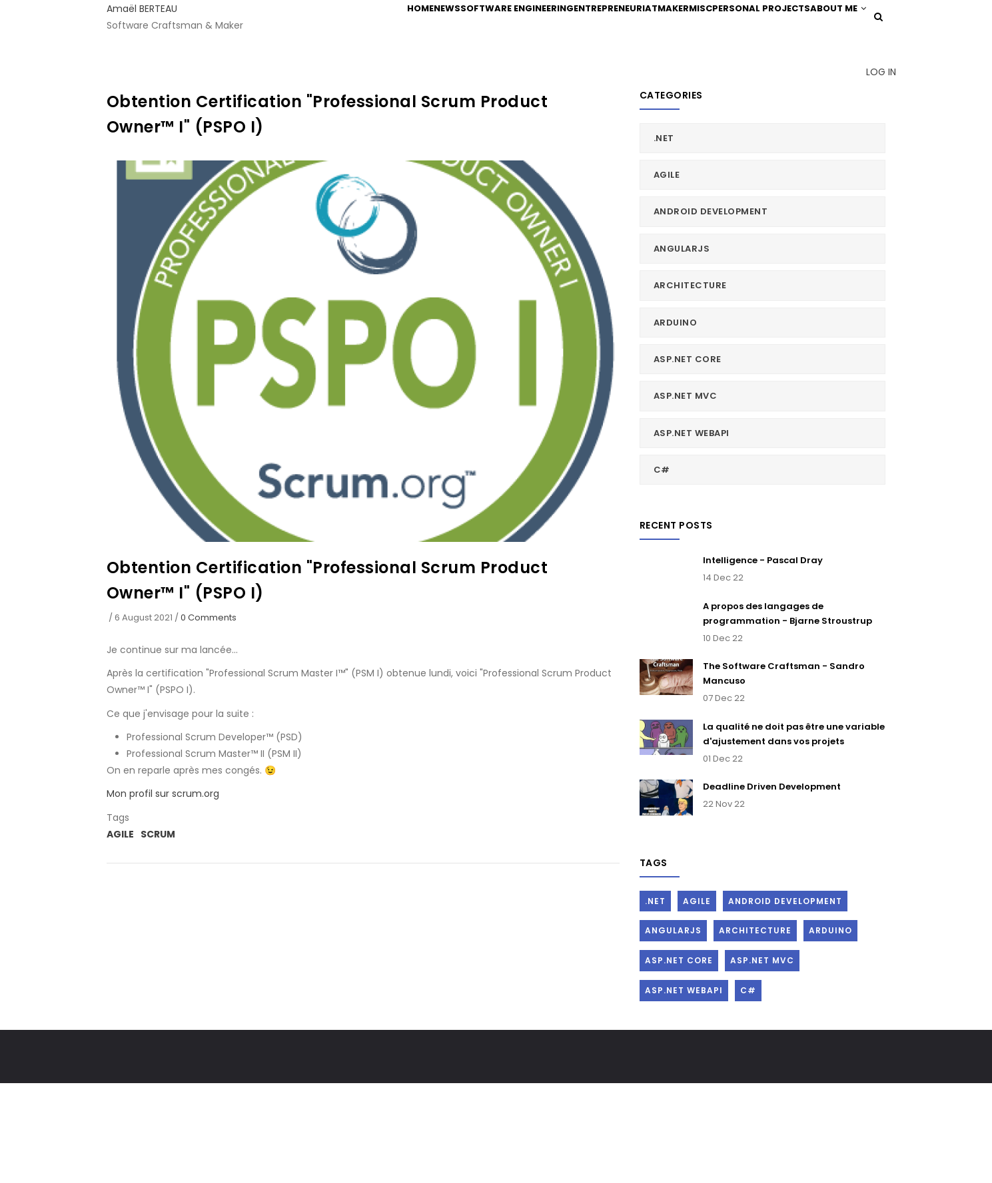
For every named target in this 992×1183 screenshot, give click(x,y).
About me (367, 82)
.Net (664, 237)
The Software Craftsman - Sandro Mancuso (784, 772)
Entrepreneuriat (581, 27)
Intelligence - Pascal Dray (763, 660)
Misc (692, 27)
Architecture (690, 384)
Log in (873, 159)
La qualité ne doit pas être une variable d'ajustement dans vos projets (794, 833)
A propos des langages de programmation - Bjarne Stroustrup (787, 712)
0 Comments (209, 716)
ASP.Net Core (688, 458)
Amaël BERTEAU (142, 8)
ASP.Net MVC (686, 495)
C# (662, 569)
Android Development (711, 311)
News (394, 27)
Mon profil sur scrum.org (163, 893)
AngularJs (682, 348)
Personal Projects (763, 27)
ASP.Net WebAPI (692, 532)
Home (353, 27)
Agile (120, 933)
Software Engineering (474, 27)
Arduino (676, 421)
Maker (650, 27)
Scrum (158, 933)
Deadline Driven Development (772, 885)
